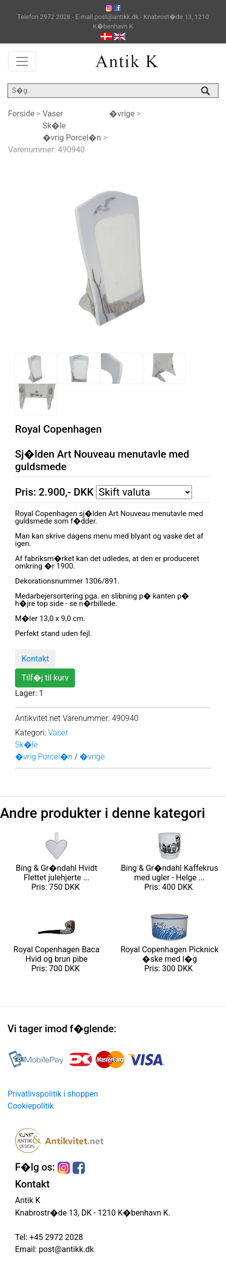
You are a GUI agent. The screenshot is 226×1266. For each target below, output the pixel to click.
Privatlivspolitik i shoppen (53, 1094)
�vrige (121, 113)
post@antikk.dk (65, 1249)
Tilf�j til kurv (45, 677)
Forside (21, 113)
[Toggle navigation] (22, 61)
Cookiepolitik (31, 1106)
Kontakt (35, 658)
